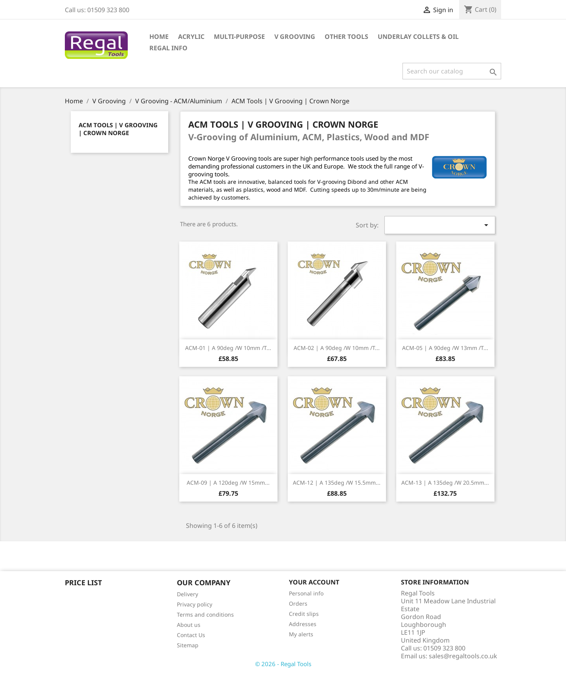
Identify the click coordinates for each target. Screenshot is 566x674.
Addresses (302, 624)
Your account (314, 582)
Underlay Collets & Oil (418, 36)
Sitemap (187, 645)
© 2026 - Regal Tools (283, 664)
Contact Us (191, 635)
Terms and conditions (205, 614)
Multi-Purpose (239, 36)
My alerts (301, 634)
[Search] (451, 71)
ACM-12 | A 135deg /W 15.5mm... (336, 482)
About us (188, 624)
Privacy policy (194, 604)
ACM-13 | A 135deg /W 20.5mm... (445, 482)
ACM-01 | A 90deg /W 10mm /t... (228, 348)
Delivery (187, 594)
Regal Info (168, 48)
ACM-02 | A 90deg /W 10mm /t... (337, 348)
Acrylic (191, 36)
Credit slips (304, 613)
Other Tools (346, 36)
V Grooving (294, 36)
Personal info (306, 593)
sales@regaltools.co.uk (463, 656)
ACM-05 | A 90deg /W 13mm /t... (445, 348)
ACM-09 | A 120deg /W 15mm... (228, 482)
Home (159, 36)
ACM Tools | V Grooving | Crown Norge (118, 129)
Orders (298, 603)
